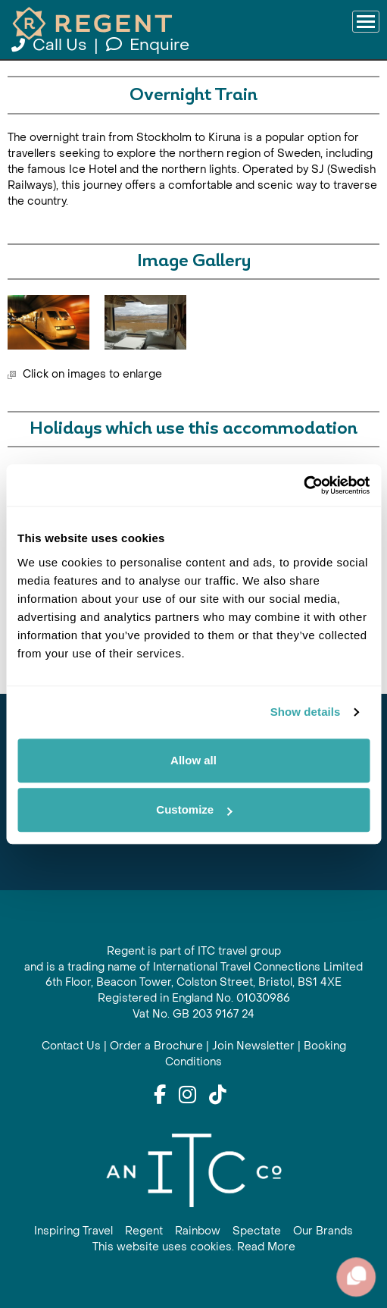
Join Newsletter (253, 1046)
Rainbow (197, 1231)
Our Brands (323, 1231)
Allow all (193, 760)
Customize (194, 809)
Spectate (257, 1231)
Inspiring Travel (73, 1231)
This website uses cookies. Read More (193, 1247)
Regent (144, 1231)
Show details (305, 711)
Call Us (50, 45)
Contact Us (71, 1046)
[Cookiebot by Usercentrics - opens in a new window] (303, 485)
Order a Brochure (156, 1046)
